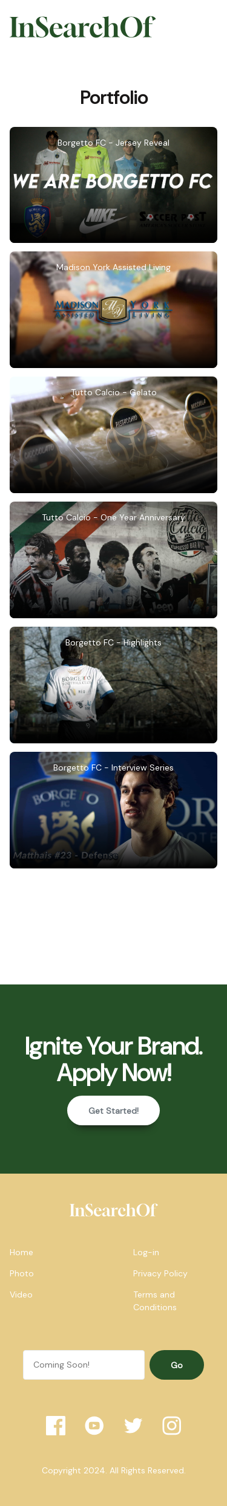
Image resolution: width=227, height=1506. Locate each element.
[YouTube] (94, 1425)
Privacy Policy (160, 1273)
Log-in (146, 1252)
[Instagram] (172, 1425)
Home (21, 1252)
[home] (114, 1210)
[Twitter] (133, 1425)
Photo (22, 1273)
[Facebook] (55, 1425)
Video (21, 1294)
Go (177, 1365)
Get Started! (113, 1110)
